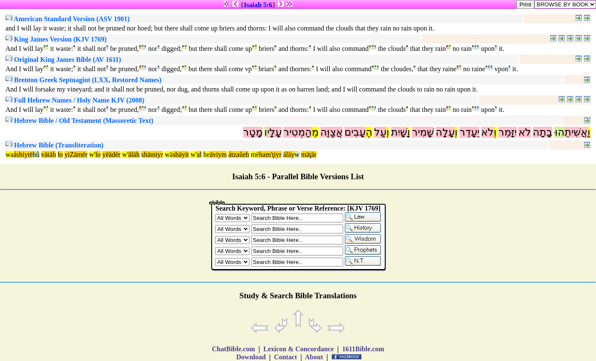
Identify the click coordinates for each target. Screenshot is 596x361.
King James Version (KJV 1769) (56, 39)
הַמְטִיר (297, 132)
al (199, 154)
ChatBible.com (233, 349)
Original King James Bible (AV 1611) (63, 59)
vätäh (48, 154)
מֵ (315, 132)
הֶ (369, 132)
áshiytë (23, 154)
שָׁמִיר (423, 132)
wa (10, 154)
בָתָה (542, 132)
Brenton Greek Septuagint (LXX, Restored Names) (84, 79)
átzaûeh (238, 154)
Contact (285, 357)
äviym (218, 154)
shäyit (181, 154)
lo (60, 154)
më (255, 154)
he (206, 154)
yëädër (111, 154)
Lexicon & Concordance (299, 349)
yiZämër (75, 154)
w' (92, 154)
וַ (589, 132)
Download (251, 357)
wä (169, 154)
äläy (289, 154)
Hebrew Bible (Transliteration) (55, 145)
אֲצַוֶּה (331, 132)
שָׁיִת (399, 132)
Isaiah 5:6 (258, 4)
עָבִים (355, 132)
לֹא (524, 132)
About (314, 357)
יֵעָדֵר (469, 132)
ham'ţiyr (270, 154)
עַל (380, 132)
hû (36, 154)
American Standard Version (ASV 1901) (68, 18)
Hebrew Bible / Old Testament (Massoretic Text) (79, 120)
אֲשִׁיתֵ (576, 132)
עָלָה (445, 132)
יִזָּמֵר (507, 132)
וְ (495, 132)
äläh (134, 154)
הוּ (559, 132)
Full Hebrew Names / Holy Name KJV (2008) (75, 100)
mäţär (308, 154)
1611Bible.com (363, 349)
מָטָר (253, 132)
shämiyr (152, 154)
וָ (408, 132)
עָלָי (274, 132)
